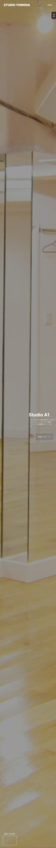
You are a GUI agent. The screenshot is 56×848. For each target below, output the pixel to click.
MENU (50, 5)
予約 (54, 15)
